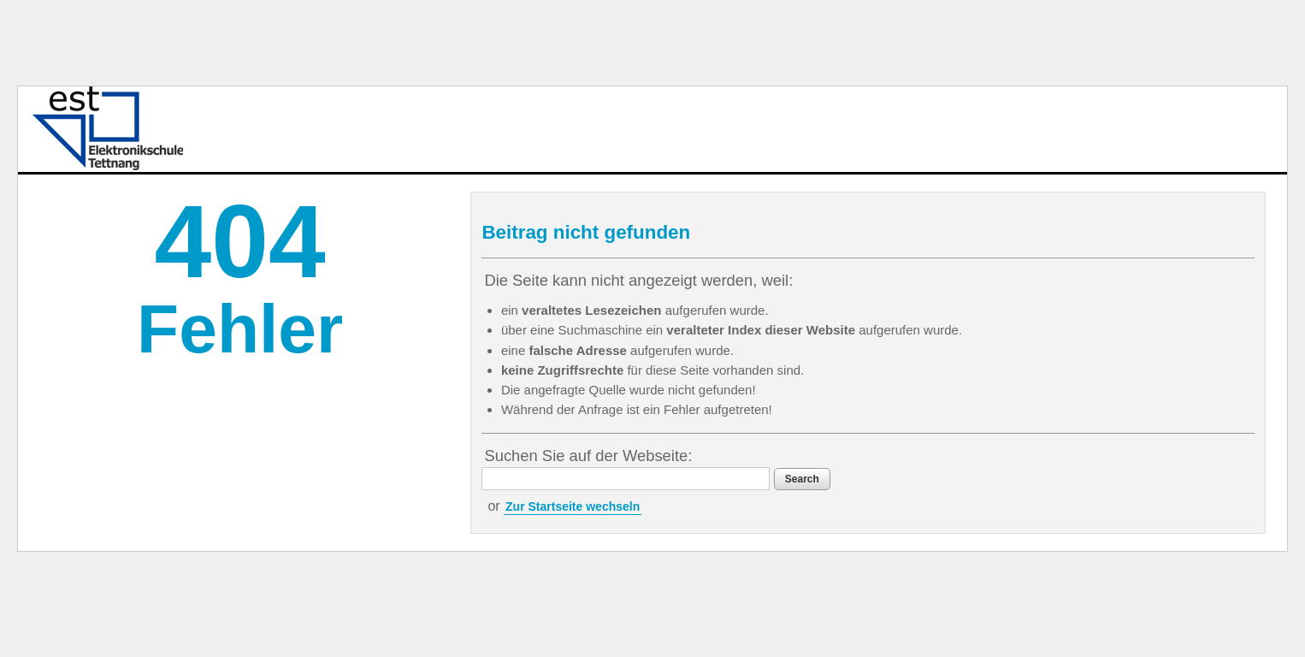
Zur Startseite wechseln (572, 506)
